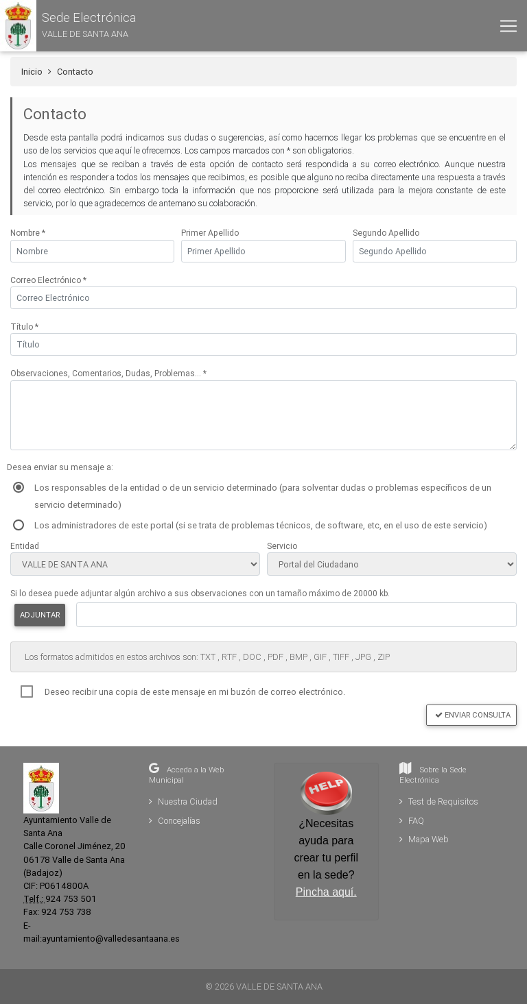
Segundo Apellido (386, 233)
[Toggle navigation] (508, 26)
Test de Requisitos (438, 801)
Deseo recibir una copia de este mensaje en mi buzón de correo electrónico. (195, 692)
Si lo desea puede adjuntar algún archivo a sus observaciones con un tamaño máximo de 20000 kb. (200, 593)
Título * (24, 326)
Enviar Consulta (473, 715)
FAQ (411, 821)
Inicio (32, 71)
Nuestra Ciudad (183, 801)
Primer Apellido (210, 233)
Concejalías (174, 821)
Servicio (282, 546)
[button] (68, 25)
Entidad (24, 546)
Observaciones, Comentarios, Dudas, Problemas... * (108, 373)
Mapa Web (424, 839)
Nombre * (27, 233)
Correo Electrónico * (48, 280)
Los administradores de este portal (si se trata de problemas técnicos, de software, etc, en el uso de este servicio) (260, 525)
